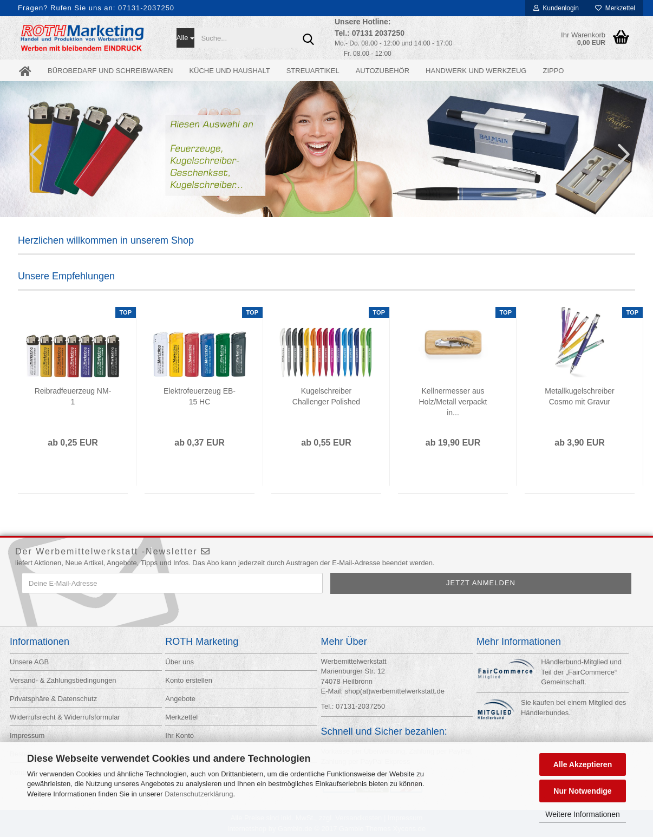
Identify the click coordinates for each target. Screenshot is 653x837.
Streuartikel (312, 71)
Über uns (179, 662)
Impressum (27, 735)
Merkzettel (615, 8)
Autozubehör (382, 71)
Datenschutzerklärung (199, 794)
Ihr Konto (179, 735)
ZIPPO (553, 71)
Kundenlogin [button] (556, 8)
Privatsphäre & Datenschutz (53, 699)
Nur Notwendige (582, 791)
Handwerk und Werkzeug (476, 71)
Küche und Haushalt (229, 71)
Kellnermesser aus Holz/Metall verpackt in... (453, 402)
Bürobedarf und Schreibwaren (110, 71)
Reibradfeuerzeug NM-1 (73, 396)
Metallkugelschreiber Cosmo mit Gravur (579, 396)
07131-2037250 (146, 8)
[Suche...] (186, 38)
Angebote (180, 699)
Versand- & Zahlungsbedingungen (63, 680)
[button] (32, 154)
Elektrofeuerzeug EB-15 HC (200, 396)
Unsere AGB (29, 662)
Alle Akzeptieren (582, 764)
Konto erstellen (188, 680)
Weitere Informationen (582, 814)
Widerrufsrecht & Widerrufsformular (65, 717)
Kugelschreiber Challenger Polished (326, 396)
